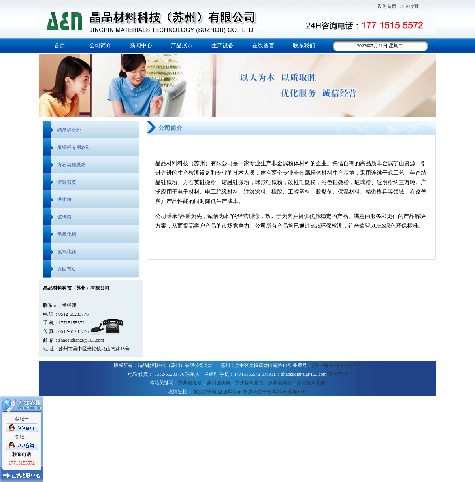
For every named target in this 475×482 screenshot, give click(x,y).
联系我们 (304, 46)
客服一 (22, 419)
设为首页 (386, 6)
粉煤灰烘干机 (257, 391)
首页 (59, 46)
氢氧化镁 (66, 251)
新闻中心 (141, 46)
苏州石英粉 (280, 383)
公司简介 (100, 46)
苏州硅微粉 (190, 383)
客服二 (22, 436)
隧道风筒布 (230, 391)
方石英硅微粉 (71, 165)
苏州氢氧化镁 (311, 383)
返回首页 (66, 269)
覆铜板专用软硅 (73, 147)
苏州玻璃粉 (218, 383)
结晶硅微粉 (69, 130)
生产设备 (222, 46)
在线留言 (263, 46)
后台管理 (337, 374)
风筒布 (280, 391)
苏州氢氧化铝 (249, 383)
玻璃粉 (64, 217)
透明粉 (64, 199)
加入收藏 (409, 6)
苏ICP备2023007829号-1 (336, 365)
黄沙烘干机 (205, 391)
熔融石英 (66, 182)
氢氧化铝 (66, 234)
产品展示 (182, 46)
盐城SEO (297, 391)
